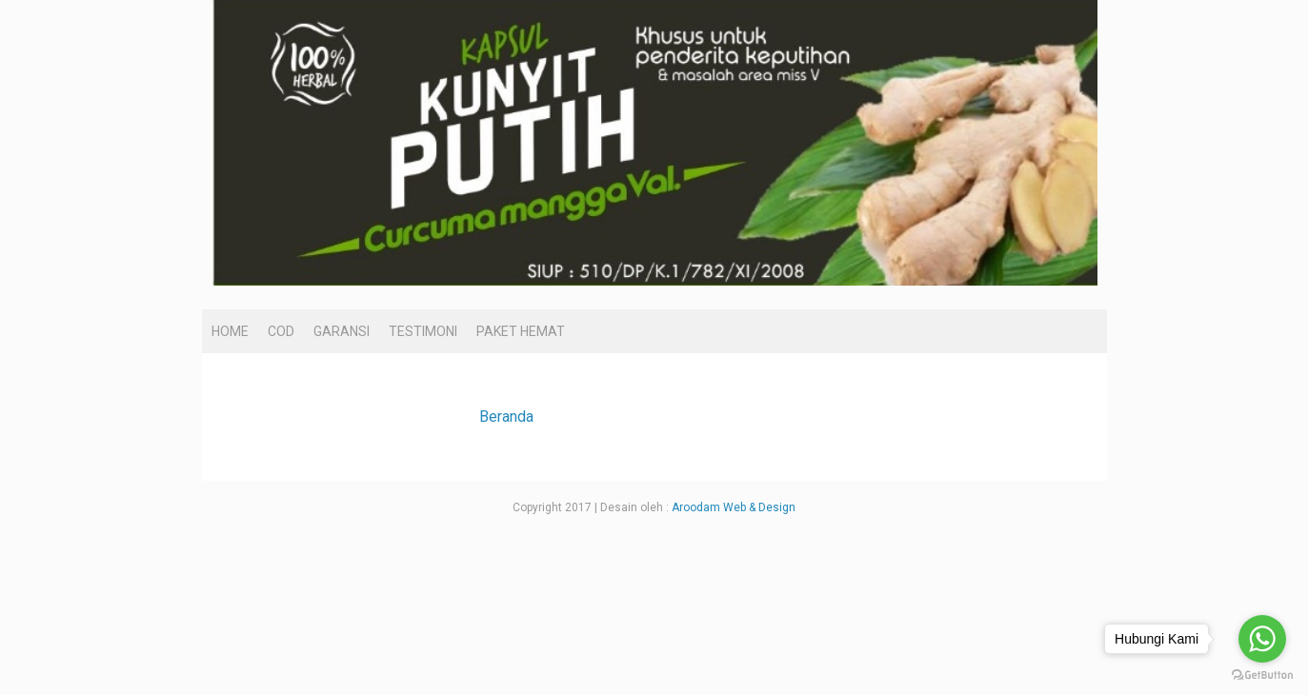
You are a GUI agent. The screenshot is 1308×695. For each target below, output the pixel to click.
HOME (230, 331)
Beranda (506, 416)
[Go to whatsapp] (1262, 639)
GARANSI (341, 331)
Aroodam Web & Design (733, 507)
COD (281, 331)
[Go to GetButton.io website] (1262, 675)
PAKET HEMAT (520, 331)
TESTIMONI (423, 331)
